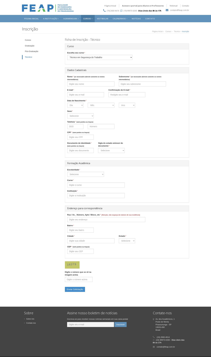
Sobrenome (140, 77)
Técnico (177, 31)
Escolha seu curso (76, 53)
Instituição (72, 191)
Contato (185, 5)
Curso (70, 180)
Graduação (29, 46)
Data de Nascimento (76, 100)
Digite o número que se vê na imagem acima (78, 273)
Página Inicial (110, 5)
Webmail (173, 5)
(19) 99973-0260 (128, 10)
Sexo (70, 111)
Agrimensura (71, 18)
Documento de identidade (79, 144)
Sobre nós (29, 319)
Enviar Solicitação (75, 289)
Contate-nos (30, 323)
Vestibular (102, 18)
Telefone (80, 122)
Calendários (120, 18)
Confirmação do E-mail (119, 90)
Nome (86, 77)
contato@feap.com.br (179, 10)
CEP (78, 246)
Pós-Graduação (31, 51)
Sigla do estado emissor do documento (110, 144)
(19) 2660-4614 (113, 10)
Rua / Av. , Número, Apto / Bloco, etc (103, 215)
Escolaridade (73, 169)
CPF (78, 132)
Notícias (136, 18)
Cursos (87, 18)
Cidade (71, 236)
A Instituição (51, 18)
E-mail (70, 90)
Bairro (70, 225)
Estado (122, 236)
